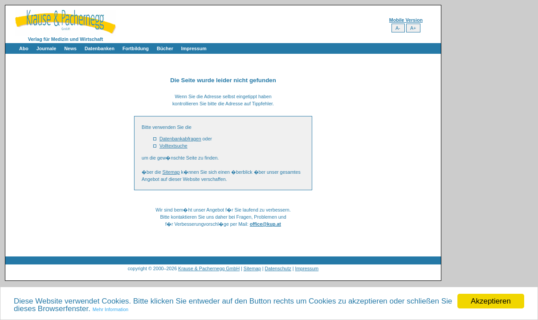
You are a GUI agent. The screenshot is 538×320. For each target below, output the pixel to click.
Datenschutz (278, 268)
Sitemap (171, 172)
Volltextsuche (173, 145)
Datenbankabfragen (180, 138)
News (70, 48)
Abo (24, 48)
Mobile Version (406, 20)
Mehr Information (111, 309)
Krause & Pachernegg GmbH (209, 268)
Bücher (165, 48)
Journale (46, 48)
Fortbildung (135, 48)
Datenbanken (99, 48)
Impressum (194, 48)
